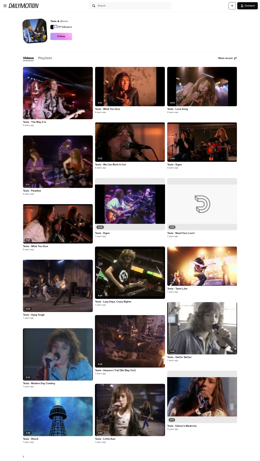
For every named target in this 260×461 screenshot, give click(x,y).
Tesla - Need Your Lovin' (181, 233)
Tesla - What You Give (35, 246)
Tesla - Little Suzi (105, 439)
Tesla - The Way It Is (34, 122)
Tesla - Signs (102, 233)
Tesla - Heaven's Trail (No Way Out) (115, 370)
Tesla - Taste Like (177, 288)
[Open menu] (5, 5)
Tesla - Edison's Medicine (182, 426)
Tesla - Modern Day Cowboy (39, 383)
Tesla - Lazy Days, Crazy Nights (113, 301)
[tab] (28, 58)
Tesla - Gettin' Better (179, 357)
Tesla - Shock (30, 439)
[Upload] (232, 5)
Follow (61, 36)
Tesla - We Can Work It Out (110, 164)
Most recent (227, 58)
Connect (247, 6)
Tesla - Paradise (32, 190)
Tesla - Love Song (177, 109)
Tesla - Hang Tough (34, 314)
